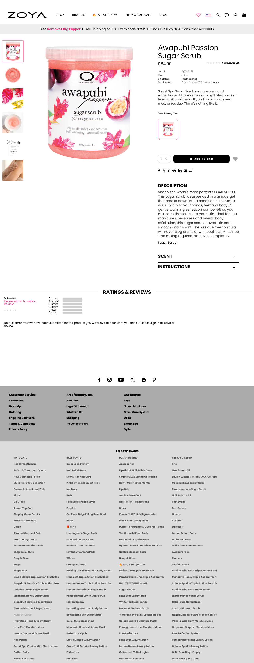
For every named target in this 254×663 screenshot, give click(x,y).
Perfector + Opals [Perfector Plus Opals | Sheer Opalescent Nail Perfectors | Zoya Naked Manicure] (76, 633)
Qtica (127, 418)
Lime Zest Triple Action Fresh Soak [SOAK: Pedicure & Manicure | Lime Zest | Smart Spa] (87, 577)
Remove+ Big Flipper (64, 29)
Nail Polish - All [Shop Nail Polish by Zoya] (181, 495)
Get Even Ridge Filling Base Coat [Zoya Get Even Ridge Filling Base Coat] (86, 514)
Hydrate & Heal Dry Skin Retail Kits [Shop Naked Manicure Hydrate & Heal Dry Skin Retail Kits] (140, 545)
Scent (196, 256)
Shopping (72, 418)
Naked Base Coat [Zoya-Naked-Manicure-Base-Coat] (24, 658)
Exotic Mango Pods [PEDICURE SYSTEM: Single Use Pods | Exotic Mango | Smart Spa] (25, 539)
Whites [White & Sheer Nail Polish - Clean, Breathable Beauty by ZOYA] (70, 558)
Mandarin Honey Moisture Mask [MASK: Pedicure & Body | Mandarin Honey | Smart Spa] (86, 627)
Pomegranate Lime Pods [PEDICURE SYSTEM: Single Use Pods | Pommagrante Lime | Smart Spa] (28, 545)
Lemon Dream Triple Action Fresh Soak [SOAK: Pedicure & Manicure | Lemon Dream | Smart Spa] (88, 583)
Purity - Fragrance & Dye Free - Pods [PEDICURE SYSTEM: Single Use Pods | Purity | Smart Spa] (141, 527)
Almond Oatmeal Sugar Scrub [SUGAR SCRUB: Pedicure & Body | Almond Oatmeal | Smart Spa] (32, 608)
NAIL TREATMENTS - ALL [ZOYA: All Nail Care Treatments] (133, 583)
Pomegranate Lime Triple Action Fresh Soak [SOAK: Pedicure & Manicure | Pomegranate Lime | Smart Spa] (141, 577)
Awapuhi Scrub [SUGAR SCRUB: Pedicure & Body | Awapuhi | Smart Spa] (23, 615)
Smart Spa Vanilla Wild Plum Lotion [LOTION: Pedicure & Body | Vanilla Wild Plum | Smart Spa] (36, 646)
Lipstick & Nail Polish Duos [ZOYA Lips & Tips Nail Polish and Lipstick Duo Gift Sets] (135, 470)
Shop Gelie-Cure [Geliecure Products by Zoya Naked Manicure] (24, 552)
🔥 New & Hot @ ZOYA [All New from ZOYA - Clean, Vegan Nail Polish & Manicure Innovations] (132, 564)
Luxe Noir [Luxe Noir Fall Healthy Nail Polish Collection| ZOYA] (177, 527)
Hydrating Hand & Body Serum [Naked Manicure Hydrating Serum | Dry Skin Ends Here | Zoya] (32, 621)
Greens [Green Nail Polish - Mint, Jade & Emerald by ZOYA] (176, 514)
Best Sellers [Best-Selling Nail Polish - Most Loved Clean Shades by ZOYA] (179, 508)
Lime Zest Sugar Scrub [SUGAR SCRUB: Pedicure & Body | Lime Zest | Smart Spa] (132, 596)
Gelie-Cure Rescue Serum (187, 545)
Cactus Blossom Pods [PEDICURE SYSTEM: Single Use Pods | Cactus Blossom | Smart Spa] (132, 552)
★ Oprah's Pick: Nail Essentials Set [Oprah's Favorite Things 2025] (140, 615)
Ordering (15, 412)
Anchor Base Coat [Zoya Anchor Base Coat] (130, 495)
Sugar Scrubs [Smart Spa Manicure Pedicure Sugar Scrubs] (127, 589)
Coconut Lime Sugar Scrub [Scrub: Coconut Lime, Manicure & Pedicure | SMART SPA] (188, 483)
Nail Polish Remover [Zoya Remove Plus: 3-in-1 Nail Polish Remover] (131, 658)
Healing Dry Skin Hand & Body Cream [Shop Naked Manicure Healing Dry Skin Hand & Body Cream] (88, 570)
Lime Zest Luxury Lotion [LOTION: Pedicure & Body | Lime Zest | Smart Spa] (133, 640)
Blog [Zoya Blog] (163, 15)
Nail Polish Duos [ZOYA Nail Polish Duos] (76, 470)
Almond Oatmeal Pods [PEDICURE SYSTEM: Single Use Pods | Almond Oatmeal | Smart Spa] (27, 533)
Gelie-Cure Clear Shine (80, 621)
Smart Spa (131, 424)
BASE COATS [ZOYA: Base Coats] (73, 458)
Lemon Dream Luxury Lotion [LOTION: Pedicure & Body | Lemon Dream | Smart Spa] (136, 646)
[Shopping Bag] (244, 15)
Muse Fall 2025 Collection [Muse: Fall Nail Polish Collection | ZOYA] (29, 483)
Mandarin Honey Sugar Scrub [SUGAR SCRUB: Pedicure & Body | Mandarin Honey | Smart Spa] (31, 596)
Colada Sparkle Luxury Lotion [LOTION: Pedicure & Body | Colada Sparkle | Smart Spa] (190, 646)
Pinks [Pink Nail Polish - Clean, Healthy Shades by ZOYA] (17, 495)
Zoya (127, 401)
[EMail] (185, 170)
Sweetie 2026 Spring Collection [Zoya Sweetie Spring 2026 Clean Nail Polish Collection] (138, 477)
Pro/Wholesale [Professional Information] (138, 15)
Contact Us (16, 401)
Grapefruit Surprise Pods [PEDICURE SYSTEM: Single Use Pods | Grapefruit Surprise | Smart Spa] (134, 539)
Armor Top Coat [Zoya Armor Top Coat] (23, 508)
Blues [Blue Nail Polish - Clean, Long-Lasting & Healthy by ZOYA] (122, 508)
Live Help (15, 406)
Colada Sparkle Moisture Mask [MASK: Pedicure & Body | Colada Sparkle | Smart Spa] (138, 621)
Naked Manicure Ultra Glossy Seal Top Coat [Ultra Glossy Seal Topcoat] (194, 615)
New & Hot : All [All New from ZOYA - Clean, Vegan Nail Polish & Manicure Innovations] (181, 470)
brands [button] (78, 15)
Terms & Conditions (22, 424)
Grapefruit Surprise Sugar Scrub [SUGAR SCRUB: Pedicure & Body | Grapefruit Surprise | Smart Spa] (33, 602)
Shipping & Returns (22, 418)
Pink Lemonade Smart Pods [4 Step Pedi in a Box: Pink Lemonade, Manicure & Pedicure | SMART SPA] (83, 483)
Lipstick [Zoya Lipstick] (124, 489)
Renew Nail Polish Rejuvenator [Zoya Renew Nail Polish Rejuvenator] (138, 514)
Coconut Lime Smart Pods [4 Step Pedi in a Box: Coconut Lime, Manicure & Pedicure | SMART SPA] (29, 489)
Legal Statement (77, 406)
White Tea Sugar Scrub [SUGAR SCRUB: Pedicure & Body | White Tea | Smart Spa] (133, 602)
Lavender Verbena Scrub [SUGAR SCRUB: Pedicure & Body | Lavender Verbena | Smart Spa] (134, 608)
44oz (173, 75)
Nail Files (72, 658)
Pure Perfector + (128, 633)
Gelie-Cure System (136, 412)
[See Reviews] (223, 63)
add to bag (193, 159)
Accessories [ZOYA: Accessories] (126, 464)
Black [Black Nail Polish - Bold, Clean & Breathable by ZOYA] (69, 520)
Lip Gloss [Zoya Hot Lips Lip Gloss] (19, 502)
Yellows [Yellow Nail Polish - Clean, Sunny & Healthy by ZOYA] (177, 520)
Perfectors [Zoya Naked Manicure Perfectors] (72, 652)
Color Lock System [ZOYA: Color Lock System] (77, 464)
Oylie (127, 429)
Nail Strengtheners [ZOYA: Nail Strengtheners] (25, 464)
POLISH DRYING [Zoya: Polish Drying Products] (128, 458)
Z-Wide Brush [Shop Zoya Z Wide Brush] (180, 564)
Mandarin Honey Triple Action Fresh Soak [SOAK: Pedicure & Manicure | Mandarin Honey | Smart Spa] (194, 577)
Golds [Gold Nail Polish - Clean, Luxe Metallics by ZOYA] (17, 527)
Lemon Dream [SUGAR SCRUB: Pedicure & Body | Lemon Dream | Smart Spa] (75, 602)
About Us (72, 401)
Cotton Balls (21, 652)
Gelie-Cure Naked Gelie (186, 602)
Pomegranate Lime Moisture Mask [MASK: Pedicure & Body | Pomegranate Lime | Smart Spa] (140, 627)
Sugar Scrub (167, 242)
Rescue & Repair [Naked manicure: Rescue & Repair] (182, 458)
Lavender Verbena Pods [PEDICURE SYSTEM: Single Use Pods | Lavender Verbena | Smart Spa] (80, 552)
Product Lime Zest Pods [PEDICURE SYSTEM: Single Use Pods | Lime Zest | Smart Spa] (80, 545)
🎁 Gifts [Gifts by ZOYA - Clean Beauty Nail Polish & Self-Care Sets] (71, 527)
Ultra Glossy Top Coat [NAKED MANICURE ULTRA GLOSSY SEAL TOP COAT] (185, 658)
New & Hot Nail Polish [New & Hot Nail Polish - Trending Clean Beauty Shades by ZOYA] (27, 477)
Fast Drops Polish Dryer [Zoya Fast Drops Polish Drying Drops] (80, 502)
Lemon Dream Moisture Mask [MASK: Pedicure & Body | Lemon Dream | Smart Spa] (32, 633)
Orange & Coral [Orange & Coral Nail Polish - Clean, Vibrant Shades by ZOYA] (75, 564)
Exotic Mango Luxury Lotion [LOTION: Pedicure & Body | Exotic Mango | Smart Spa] (83, 640)
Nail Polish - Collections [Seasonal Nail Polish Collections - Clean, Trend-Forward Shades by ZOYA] (134, 502)
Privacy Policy (18, 429)
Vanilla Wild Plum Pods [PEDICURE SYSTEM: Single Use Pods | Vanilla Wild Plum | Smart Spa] (133, 533)
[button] (27, 15)
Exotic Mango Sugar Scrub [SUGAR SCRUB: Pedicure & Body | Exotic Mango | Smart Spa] (188, 596)
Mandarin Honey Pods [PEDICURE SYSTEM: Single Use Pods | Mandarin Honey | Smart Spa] (79, 539)
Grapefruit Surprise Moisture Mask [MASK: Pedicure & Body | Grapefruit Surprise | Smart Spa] (193, 627)
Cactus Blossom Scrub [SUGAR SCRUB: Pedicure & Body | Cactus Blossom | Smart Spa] (186, 608)
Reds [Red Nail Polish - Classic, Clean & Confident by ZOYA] (69, 495)
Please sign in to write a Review (20, 303)
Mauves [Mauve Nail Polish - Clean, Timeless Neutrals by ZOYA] (177, 558)
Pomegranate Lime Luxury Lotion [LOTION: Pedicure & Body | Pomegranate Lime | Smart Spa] (192, 640)
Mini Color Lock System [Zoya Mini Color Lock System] (133, 520)
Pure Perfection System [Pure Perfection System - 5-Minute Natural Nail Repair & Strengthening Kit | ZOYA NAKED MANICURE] (186, 633)
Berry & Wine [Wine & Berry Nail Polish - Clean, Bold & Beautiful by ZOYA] (127, 558)
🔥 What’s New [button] (105, 15)
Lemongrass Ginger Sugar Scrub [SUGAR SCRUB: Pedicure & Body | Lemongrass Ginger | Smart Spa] (86, 589)
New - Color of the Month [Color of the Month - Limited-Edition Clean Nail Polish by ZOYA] (134, 483)
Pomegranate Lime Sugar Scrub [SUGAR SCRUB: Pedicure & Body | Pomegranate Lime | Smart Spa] (85, 596)
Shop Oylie (20, 570)
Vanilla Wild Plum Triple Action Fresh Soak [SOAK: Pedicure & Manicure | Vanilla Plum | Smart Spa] (194, 570)
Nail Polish (20, 640)
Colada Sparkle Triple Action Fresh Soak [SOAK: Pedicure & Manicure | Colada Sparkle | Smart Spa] (194, 583)
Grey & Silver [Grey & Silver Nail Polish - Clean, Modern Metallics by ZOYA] (22, 558)
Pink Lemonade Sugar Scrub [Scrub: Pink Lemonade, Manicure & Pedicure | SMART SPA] (189, 489)
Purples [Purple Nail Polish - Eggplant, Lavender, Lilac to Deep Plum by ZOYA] (71, 508)
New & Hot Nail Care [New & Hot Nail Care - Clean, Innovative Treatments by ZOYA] (78, 477)
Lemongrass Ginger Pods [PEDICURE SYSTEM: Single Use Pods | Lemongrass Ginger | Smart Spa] (81, 533)
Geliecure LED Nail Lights (134, 652)
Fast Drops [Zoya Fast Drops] (178, 502)
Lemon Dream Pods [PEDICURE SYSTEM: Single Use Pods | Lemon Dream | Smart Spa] (184, 533)
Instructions (196, 267)
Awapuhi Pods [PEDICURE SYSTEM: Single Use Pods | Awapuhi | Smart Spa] (181, 552)
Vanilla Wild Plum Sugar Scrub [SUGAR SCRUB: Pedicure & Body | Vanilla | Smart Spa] (191, 589)
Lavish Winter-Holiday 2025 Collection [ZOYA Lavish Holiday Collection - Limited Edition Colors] (194, 477)
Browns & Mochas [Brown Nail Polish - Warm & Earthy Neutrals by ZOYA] (25, 520)
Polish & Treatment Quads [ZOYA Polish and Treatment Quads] (30, 470)
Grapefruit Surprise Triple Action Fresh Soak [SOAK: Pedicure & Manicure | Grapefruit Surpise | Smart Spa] (36, 583)
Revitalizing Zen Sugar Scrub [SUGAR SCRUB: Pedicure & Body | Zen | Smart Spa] (83, 615)
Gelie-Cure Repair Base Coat (136, 570)
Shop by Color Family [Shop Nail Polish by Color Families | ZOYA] (27, 514)
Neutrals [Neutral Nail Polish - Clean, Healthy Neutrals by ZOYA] (71, 489)
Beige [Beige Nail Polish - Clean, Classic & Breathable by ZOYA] (17, 564)
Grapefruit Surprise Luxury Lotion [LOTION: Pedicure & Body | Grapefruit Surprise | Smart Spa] (86, 646)
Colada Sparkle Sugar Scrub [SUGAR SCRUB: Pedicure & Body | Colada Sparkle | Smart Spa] (31, 589)
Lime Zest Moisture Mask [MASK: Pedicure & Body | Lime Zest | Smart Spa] (29, 627)
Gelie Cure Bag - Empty (186, 652)
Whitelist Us (74, 412)
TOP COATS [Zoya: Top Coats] (20, 458)
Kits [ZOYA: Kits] (174, 464)
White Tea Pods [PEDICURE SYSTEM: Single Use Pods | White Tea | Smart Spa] (181, 539)
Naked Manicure (135, 406)
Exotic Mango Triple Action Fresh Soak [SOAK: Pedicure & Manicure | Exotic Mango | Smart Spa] (36, 577)
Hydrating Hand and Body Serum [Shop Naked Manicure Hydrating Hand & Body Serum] (86, 608)
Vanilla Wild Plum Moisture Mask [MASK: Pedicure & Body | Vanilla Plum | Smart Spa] (192, 621)
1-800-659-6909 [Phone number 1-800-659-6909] (77, 424)
